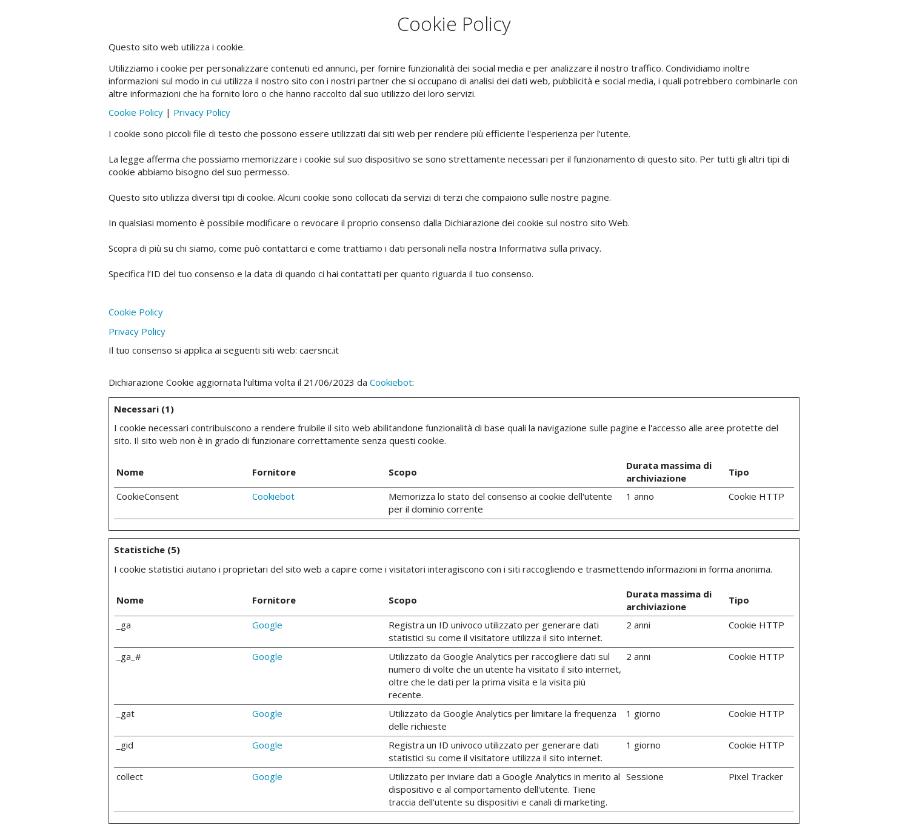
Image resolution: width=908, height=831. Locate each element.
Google (267, 625)
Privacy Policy (201, 112)
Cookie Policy (135, 112)
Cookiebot (391, 382)
